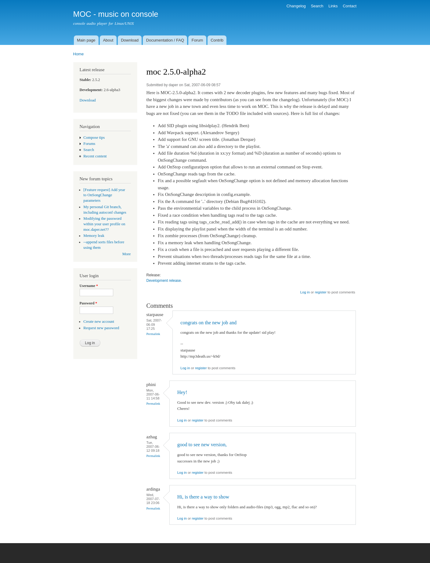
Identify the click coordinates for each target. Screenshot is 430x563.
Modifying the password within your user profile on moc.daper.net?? (104, 224)
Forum (197, 40)
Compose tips (94, 137)
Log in (305, 292)
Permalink (153, 334)
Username (89, 286)
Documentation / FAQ (165, 40)
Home (78, 54)
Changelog (296, 6)
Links (333, 6)
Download (130, 40)
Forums (89, 144)
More (126, 254)
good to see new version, (202, 444)
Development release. (164, 280)
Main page (86, 40)
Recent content (95, 156)
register (321, 292)
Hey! (182, 392)
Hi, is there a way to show (203, 497)
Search (317, 6)
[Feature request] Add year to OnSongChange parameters (104, 195)
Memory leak (93, 236)
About (108, 40)
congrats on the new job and (208, 323)
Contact (349, 6)
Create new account (98, 321)
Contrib (217, 40)
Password (88, 303)
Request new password (101, 328)
